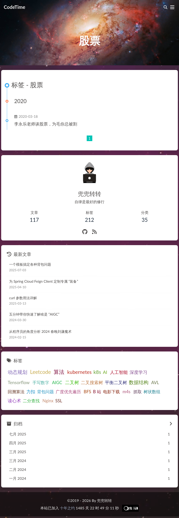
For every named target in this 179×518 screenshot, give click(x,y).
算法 (57, 372)
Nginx (13, 400)
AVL (127, 382)
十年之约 (67, 507)
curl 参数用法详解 (23, 298)
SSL (24, 400)
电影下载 (80, 391)
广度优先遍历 (39, 391)
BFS (57, 391)
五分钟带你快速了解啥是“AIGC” (34, 314)
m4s (94, 391)
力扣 (156, 382)
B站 (66, 391)
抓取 (104, 391)
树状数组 (118, 391)
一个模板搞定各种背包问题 (30, 264)
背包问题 (16, 391)
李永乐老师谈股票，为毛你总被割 (45, 124)
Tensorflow (156, 372)
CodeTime (14, 7)
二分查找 (152, 391)
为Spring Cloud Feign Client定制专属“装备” (42, 281)
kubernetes (76, 372)
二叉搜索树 (65, 382)
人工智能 (115, 372)
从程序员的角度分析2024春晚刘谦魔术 (39, 331)
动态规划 (17, 372)
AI (102, 372)
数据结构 (112, 382)
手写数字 (16, 382)
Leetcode (39, 372)
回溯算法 (141, 382)
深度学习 (135, 372)
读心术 (135, 391)
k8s (94, 372)
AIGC (31, 382)
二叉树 (45, 382)
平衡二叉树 (89, 382)
